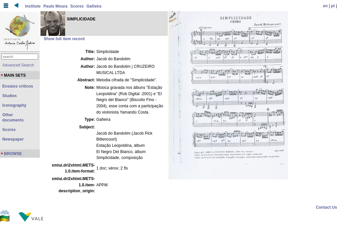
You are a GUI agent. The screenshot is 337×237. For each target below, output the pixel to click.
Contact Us (326, 207)
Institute (33, 6)
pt (333, 6)
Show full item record (64, 39)
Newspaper (13, 139)
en (325, 6)
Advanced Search (18, 65)
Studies (9, 95)
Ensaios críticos (17, 86)
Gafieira (94, 6)
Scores (77, 6)
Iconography (14, 105)
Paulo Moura (55, 6)
